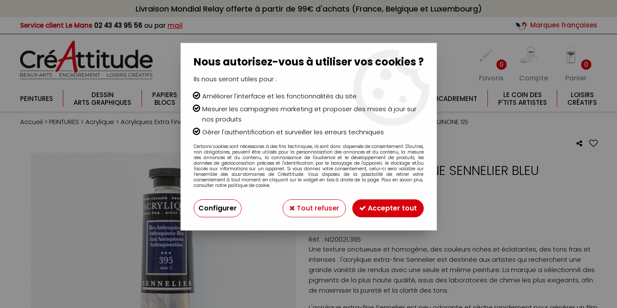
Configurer (217, 208)
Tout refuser (314, 208)
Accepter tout (388, 208)
